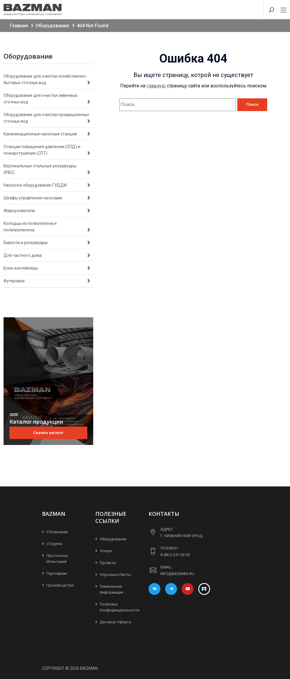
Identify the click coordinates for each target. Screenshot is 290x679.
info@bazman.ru (177, 573)
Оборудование (113, 539)
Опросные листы (115, 574)
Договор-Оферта (115, 622)
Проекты (108, 563)
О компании (57, 532)
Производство (60, 585)
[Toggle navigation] (283, 10)
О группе (54, 544)
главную (156, 86)
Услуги (106, 551)
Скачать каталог (48, 432)
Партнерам (56, 573)
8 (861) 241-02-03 (175, 555)
